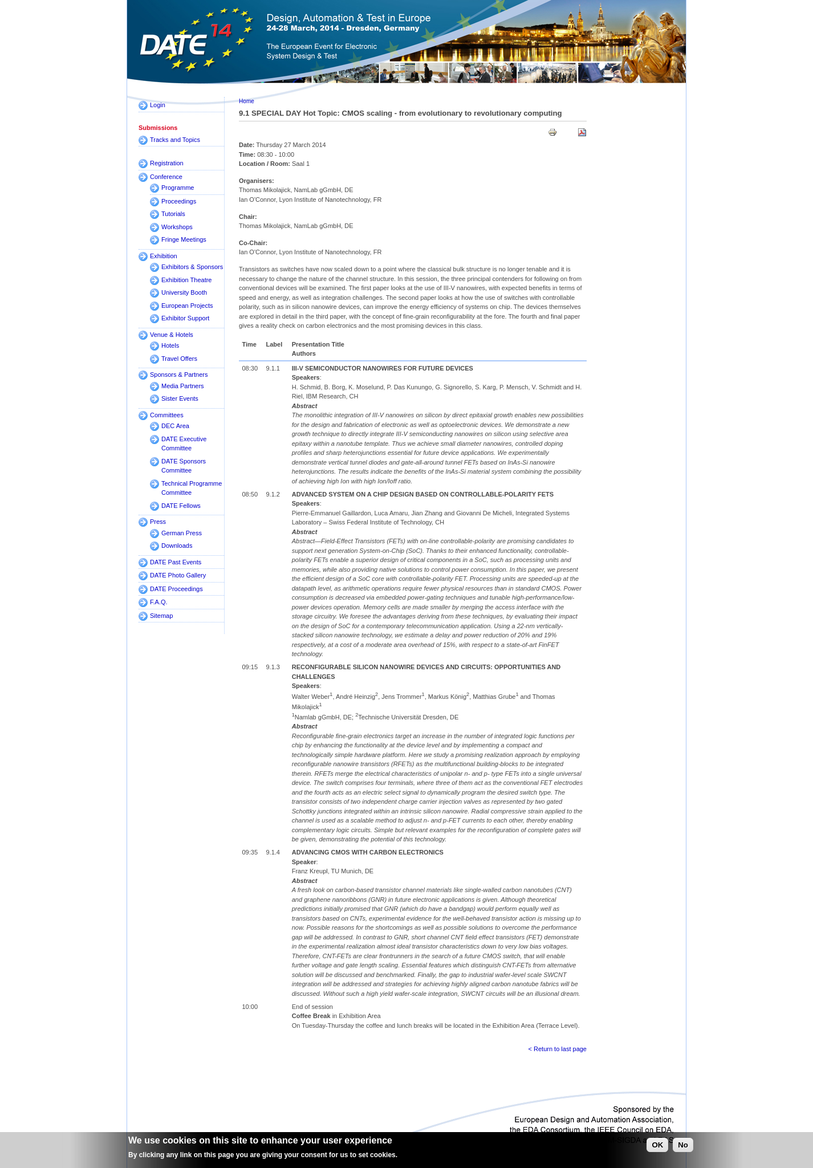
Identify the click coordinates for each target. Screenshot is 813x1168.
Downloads (176, 545)
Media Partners (182, 385)
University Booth (184, 292)
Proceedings (178, 201)
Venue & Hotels (171, 334)
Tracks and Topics (175, 139)
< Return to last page (558, 1048)
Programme (177, 187)
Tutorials (173, 213)
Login (157, 104)
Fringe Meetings (183, 239)
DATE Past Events (175, 562)
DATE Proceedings (176, 588)
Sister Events (179, 398)
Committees (167, 415)
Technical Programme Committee (191, 488)
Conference (166, 176)
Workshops (177, 226)
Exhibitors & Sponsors (192, 266)
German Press (181, 533)
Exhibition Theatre (186, 279)
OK (657, 1147)
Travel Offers (179, 358)
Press (158, 521)
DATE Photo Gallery (178, 575)
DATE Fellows (181, 505)
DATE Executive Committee (183, 444)
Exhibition (163, 256)
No (683, 1147)
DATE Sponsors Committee (183, 466)
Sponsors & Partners (179, 374)
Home (246, 101)
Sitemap (161, 615)
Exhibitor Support (185, 318)
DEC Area (175, 425)
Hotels (170, 345)
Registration (167, 163)
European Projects (187, 305)
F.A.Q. (159, 602)
